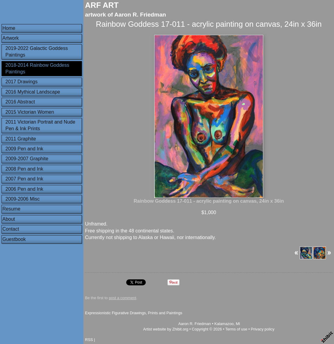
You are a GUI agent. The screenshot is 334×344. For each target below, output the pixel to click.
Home (8, 28)
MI (238, 323)
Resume (11, 208)
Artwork (10, 38)
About (8, 219)
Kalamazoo (224, 323)
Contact (10, 229)
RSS (89, 339)
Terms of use (236, 329)
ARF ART (101, 5)
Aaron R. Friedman (194, 323)
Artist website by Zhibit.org (165, 329)
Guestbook (14, 239)
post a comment (122, 298)
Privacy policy (262, 329)
